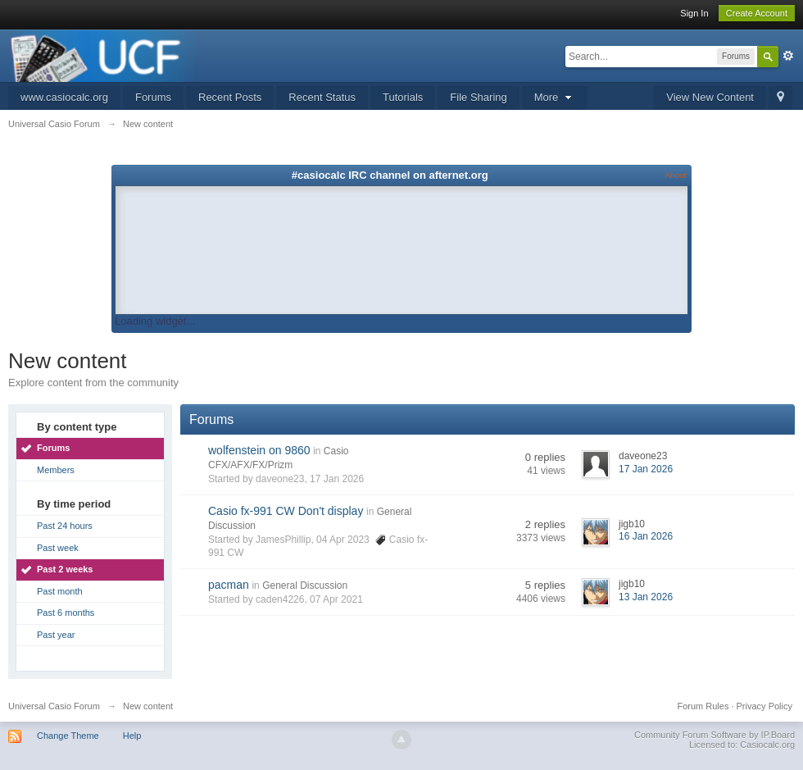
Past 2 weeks (65, 569)
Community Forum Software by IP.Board (714, 735)
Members (56, 470)
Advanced (788, 55)
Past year (56, 635)
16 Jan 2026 (646, 536)
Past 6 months (65, 612)
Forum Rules (702, 706)
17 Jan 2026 (646, 469)
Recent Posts (229, 97)
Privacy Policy (764, 706)
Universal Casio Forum (54, 706)
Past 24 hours (65, 526)
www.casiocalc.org (64, 97)
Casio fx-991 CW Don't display (285, 510)
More (554, 97)
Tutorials (403, 97)
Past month (60, 591)
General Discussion (304, 585)
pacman (228, 584)
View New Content (710, 97)
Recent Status (322, 97)
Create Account (756, 13)
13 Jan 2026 (646, 597)
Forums (153, 97)
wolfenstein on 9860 (259, 450)
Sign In (694, 13)
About (675, 175)
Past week (58, 548)
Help (132, 735)
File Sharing (478, 97)
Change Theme (68, 735)
